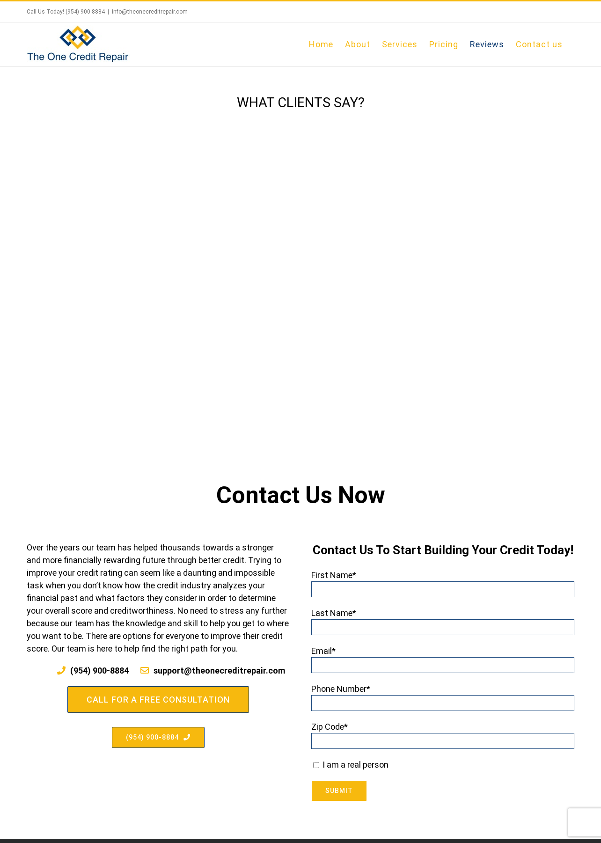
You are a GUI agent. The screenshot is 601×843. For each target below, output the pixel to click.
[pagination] (283, 373)
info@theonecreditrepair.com (150, 11)
